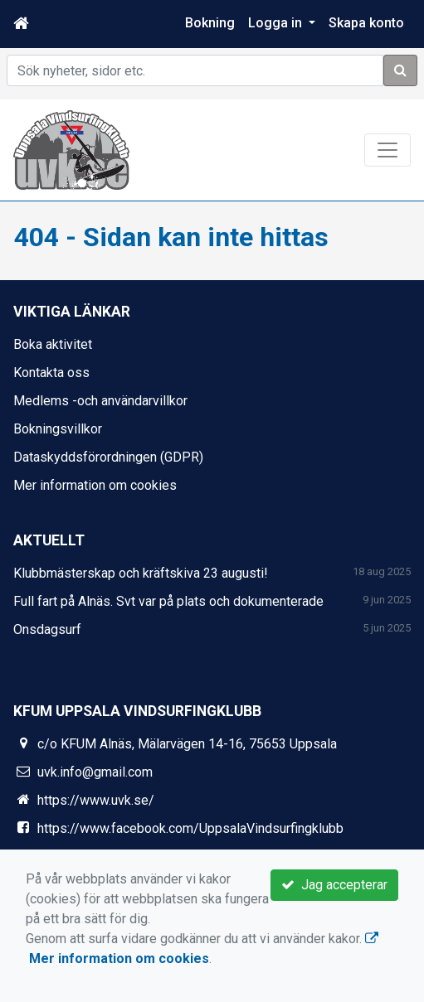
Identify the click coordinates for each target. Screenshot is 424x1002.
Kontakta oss (51, 372)
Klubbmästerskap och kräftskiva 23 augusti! (140, 573)
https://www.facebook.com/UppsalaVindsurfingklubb (190, 828)
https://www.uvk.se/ (95, 800)
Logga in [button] (276, 23)
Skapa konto (366, 23)
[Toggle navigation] (387, 150)
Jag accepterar (334, 885)
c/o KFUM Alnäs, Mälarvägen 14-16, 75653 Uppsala (187, 744)
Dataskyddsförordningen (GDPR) (108, 457)
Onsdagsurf (47, 629)
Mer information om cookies (95, 485)
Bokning (210, 23)
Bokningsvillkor (57, 429)
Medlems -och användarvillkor (100, 401)
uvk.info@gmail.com (95, 772)
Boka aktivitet (52, 344)
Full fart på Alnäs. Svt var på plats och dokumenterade (168, 601)
